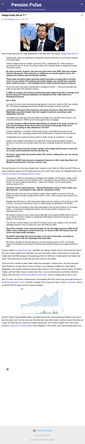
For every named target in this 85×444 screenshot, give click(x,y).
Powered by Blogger (42, 431)
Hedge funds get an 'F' (70, 54)
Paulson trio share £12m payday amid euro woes (21, 174)
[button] (82, 16)
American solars (41, 275)
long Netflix (71, 282)
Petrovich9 (48, 435)
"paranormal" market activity (21, 326)
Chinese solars (25, 275)
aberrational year (24, 250)
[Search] (82, 4)
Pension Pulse (26, 5)
